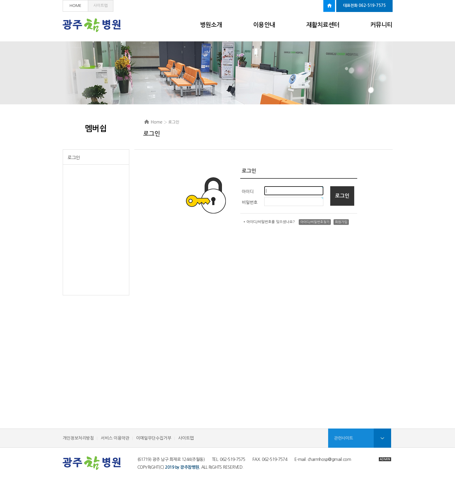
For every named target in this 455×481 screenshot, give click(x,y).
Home (157, 122)
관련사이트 (343, 438)
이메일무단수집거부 (153, 438)
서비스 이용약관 (115, 438)
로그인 (73, 157)
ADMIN (385, 459)
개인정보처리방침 (78, 438)
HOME (75, 5)
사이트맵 (100, 5)
